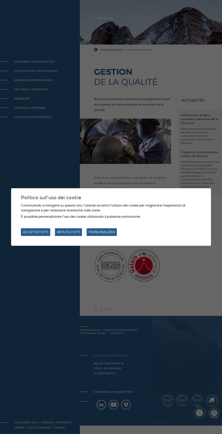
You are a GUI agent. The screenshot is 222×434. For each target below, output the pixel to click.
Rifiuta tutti (68, 232)
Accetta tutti (35, 232)
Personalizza (102, 232)
